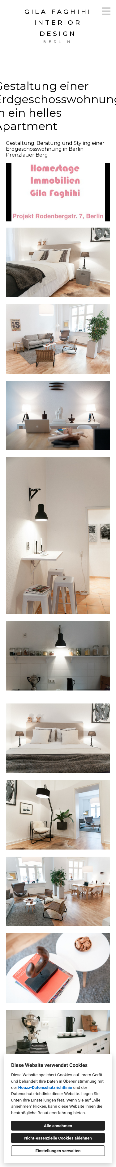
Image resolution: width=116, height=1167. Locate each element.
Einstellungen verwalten (58, 1150)
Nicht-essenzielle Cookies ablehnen (58, 1138)
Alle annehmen (58, 1125)
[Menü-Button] (106, 11)
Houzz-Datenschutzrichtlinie (45, 1087)
